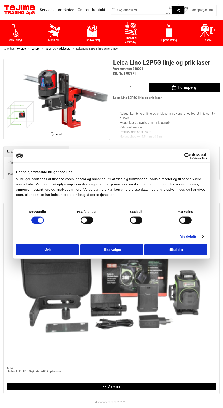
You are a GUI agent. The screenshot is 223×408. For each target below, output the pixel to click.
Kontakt (162, 334)
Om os (161, 327)
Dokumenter (165, 354)
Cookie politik (166, 368)
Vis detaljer (189, 236)
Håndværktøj (94, 341)
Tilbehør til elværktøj (99, 348)
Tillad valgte (111, 249)
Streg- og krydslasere (57, 48)
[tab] (107, 278)
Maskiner (91, 334)
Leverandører (166, 348)
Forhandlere (165, 361)
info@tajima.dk (53, 362)
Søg (178, 9)
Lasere (36, 48)
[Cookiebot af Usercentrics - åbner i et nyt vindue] (187, 156)
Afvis (47, 249)
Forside (21, 48)
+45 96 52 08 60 (54, 358)
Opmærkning (94, 354)
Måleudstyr (92, 327)
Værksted (163, 341)
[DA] (19, 10)
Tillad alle (175, 249)
